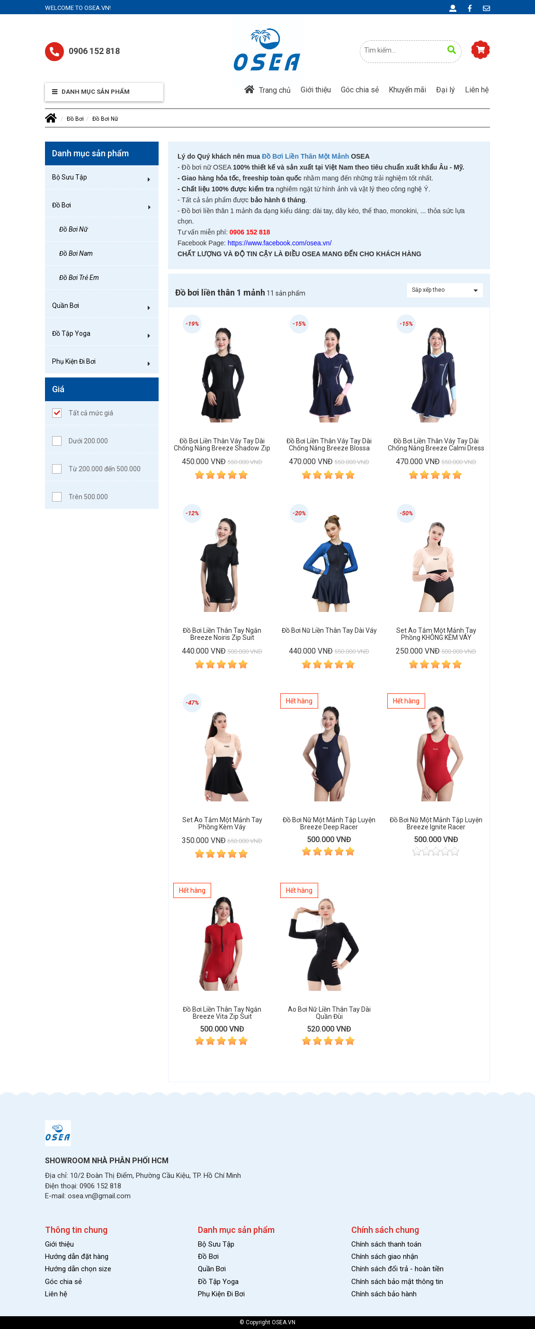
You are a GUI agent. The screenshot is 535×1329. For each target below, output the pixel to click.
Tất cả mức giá (82, 413)
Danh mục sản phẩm (91, 91)
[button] (149, 179)
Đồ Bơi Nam (76, 253)
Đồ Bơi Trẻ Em (79, 277)
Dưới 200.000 (80, 441)
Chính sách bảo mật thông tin (397, 1281)
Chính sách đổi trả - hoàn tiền (397, 1269)
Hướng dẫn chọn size (78, 1269)
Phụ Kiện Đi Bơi (74, 361)
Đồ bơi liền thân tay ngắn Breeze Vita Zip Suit (222, 1013)
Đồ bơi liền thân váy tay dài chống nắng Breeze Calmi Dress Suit (436, 445)
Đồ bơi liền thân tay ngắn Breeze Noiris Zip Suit (222, 634)
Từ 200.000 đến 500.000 (96, 469)
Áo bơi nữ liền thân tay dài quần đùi (329, 1013)
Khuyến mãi (407, 89)
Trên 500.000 (80, 497)
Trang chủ (267, 90)
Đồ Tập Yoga (71, 333)
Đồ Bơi (75, 119)
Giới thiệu (316, 89)
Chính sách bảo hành (384, 1294)
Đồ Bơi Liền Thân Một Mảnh (305, 156)
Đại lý (445, 89)
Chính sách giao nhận (384, 1256)
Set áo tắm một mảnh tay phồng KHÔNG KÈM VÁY (436, 634)
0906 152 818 (82, 51)
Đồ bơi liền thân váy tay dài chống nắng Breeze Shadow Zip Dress (222, 445)
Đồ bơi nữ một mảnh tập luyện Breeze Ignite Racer (436, 824)
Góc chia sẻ (360, 89)
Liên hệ (477, 89)
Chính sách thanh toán (386, 1244)
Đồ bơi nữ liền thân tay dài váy (329, 630)
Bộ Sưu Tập (69, 177)
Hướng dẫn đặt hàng (76, 1256)
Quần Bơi (65, 305)
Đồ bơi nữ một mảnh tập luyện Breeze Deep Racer (329, 824)
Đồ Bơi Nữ (105, 119)
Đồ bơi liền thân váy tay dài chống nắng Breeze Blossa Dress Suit (329, 445)
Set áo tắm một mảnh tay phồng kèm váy (222, 824)
